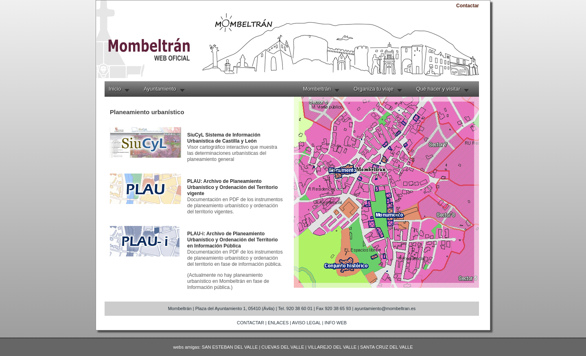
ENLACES (278, 322)
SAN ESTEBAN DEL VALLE (230, 347)
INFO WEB (336, 322)
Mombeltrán (317, 89)
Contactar (467, 6)
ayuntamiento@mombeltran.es (384, 308)
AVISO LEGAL (306, 322)
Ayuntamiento (160, 89)
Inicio (115, 89)
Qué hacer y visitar (438, 89)
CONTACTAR (250, 322)
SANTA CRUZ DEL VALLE (386, 347)
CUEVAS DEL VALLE (282, 347)
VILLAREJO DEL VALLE (332, 347)
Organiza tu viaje (374, 89)
